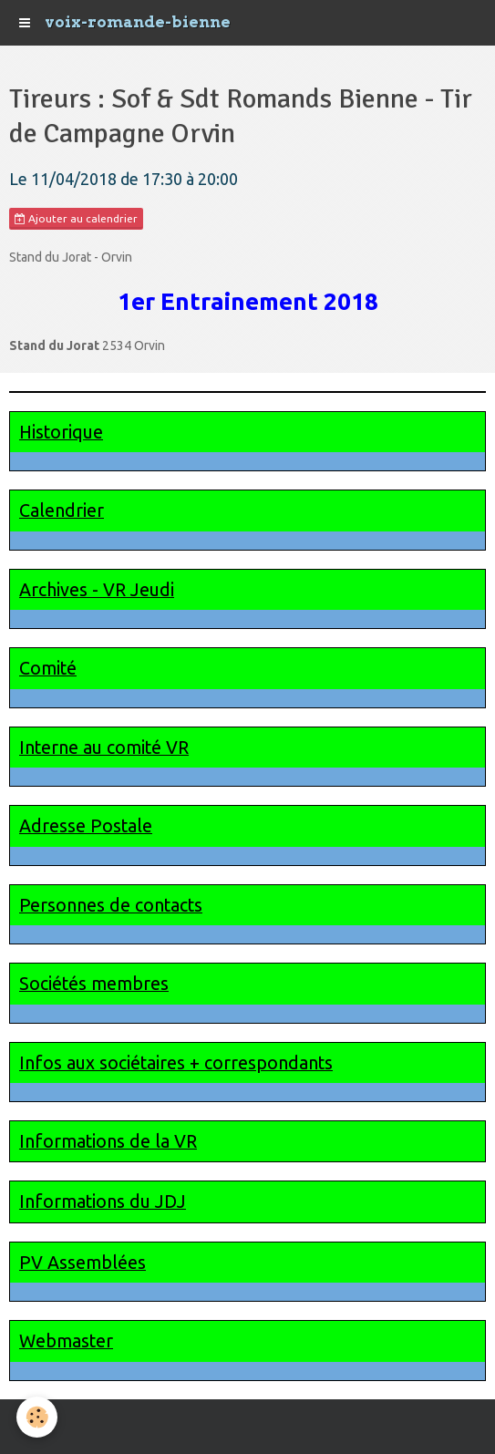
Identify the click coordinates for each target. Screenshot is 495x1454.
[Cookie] (36, 1417)
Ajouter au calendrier (76, 218)
